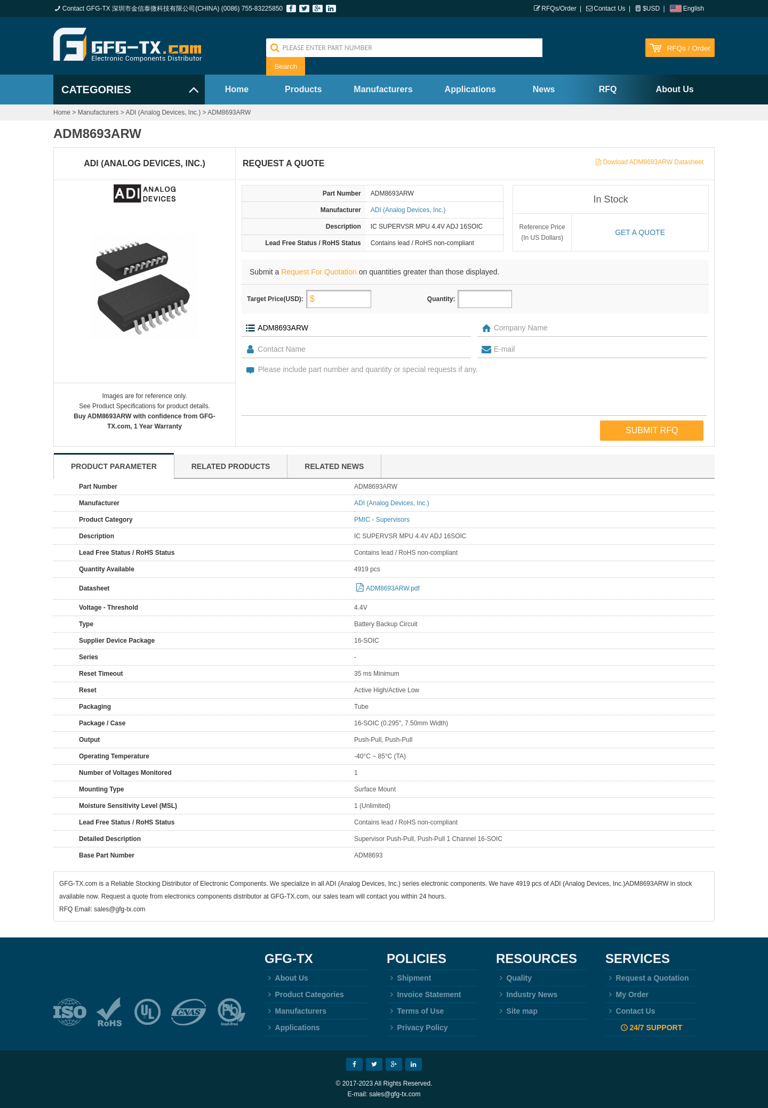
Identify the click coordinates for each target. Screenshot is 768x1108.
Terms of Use (415, 1011)
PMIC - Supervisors (382, 519)
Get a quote (640, 232)
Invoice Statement (424, 994)
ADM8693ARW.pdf (393, 588)
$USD (651, 8)
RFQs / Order (688, 48)
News (544, 89)
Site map (517, 1011)
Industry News (526, 994)
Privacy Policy (417, 1027)
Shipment (409, 978)
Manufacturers (383, 89)
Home (237, 89)
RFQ (608, 89)
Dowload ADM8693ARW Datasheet (653, 162)
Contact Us (609, 8)
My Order (627, 994)
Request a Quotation (647, 978)
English (693, 8)
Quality (514, 978)
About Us (675, 89)
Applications (470, 89)
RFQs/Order (558, 8)
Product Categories (304, 994)
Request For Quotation (319, 272)
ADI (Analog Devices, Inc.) (163, 112)
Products (303, 89)
